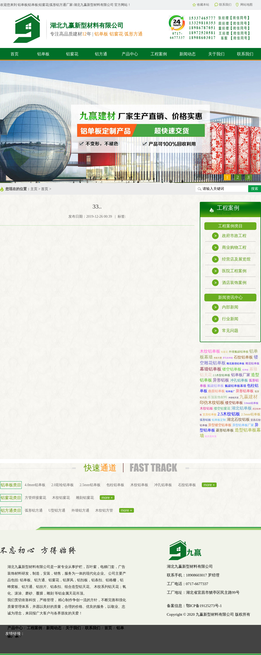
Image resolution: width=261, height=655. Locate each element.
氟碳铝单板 (215, 386)
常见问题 (225, 330)
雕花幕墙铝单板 (235, 363)
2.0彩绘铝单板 (62, 485)
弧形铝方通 (34, 510)
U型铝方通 (56, 510)
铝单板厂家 (240, 375)
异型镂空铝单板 (219, 425)
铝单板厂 (230, 391)
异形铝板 (221, 380)
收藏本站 (200, 4)
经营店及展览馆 (231, 259)
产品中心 (130, 54)
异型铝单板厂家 (243, 425)
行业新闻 (225, 319)
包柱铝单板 (115, 485)
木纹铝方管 (104, 510)
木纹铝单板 (210, 351)
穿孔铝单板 (228, 358)
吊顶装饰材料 (217, 397)
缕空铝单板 (234, 403)
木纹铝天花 (233, 397)
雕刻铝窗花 (85, 498)
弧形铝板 (205, 419)
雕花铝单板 (252, 363)
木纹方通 (218, 358)
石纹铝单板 (243, 357)
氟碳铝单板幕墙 (235, 386)
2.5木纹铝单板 (221, 375)
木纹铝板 (206, 408)
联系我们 (223, 4)
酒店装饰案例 (229, 282)
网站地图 (244, 5)
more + (209, 485)
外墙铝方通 (80, 510)
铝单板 (43, 54)
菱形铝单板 (225, 430)
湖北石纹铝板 (238, 419)
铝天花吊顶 (210, 436)
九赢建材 (248, 396)
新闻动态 (187, 54)
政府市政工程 (229, 235)
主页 (34, 189)
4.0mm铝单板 (35, 485)
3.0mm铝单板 (251, 403)
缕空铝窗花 (222, 408)
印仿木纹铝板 (212, 402)
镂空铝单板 (231, 369)
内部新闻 (225, 307)
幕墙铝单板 (210, 369)
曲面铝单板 (216, 391)
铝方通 (101, 54)
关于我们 (216, 54)
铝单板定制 (219, 419)
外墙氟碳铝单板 (238, 351)
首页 (14, 54)
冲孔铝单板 (239, 380)
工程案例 (159, 54)
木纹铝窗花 (61, 498)
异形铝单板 (245, 391)
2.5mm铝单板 (250, 414)
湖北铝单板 (241, 408)
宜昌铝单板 (210, 414)
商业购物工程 (229, 247)
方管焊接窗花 (35, 498)
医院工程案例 (229, 271)
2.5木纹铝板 (229, 414)
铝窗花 (72, 54)
